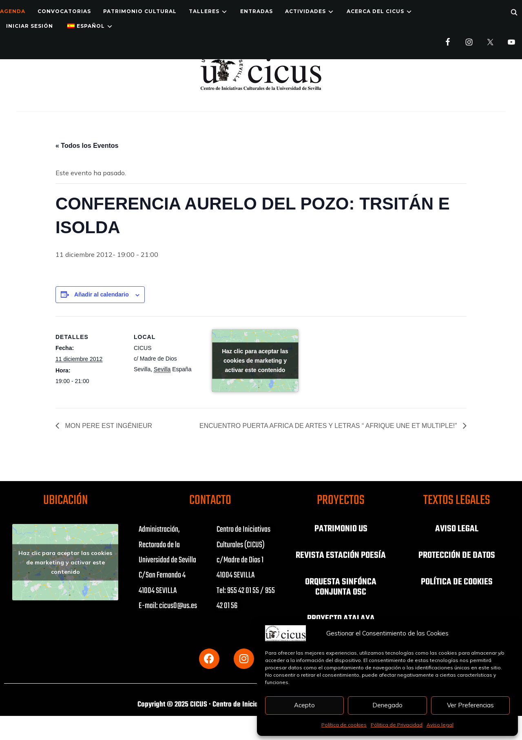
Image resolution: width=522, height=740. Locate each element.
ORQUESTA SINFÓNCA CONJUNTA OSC (340, 586)
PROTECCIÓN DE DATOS (456, 555)
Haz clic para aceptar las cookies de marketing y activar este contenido (255, 360)
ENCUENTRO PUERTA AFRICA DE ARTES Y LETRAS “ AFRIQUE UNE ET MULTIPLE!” (329, 425)
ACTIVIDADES (305, 11)
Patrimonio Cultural (140, 11)
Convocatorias (64, 11)
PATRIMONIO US (340, 529)
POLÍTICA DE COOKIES (457, 581)
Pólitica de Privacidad (396, 725)
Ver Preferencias (470, 705)
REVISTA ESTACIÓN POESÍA (341, 555)
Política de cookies (344, 725)
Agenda (12, 11)
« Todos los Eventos (86, 145)
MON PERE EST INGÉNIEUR (107, 425)
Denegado (387, 705)
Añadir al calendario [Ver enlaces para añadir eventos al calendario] (101, 294)
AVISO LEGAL (456, 529)
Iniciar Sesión (29, 26)
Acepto (304, 705)
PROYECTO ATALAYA (341, 617)
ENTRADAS (256, 11)
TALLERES (204, 11)
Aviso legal (440, 725)
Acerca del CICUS (375, 11)
